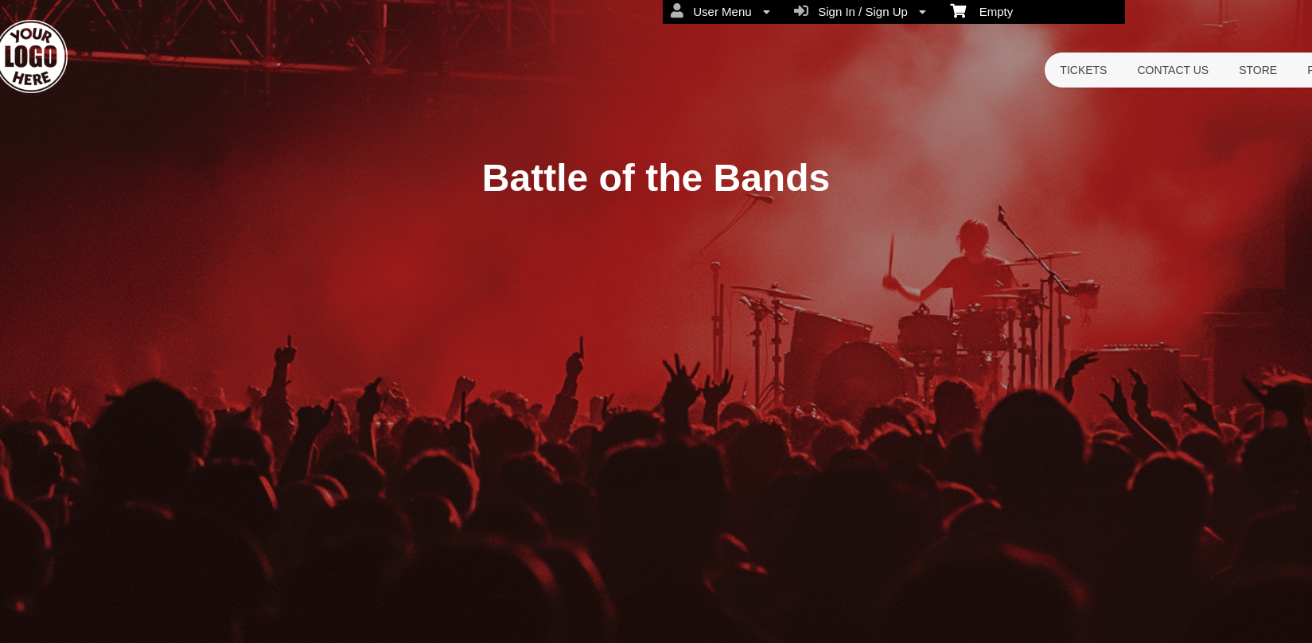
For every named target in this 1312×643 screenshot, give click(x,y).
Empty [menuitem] (981, 10)
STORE (1258, 70)
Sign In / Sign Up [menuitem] (860, 11)
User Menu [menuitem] (720, 11)
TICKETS (1083, 70)
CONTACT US (1173, 70)
